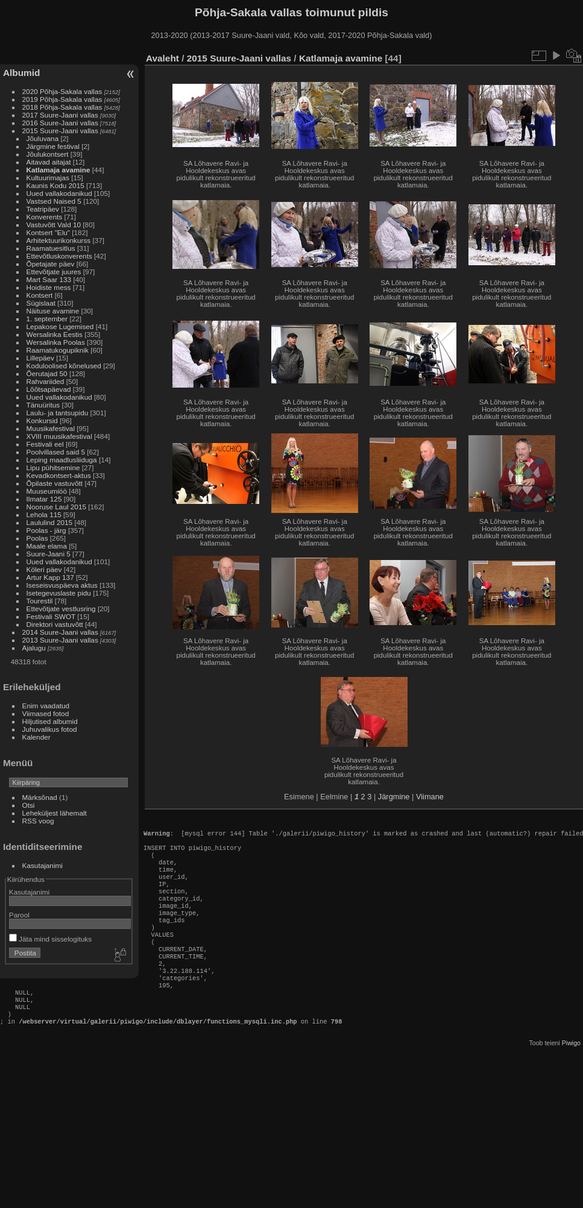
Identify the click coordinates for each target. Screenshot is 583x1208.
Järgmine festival (53, 146)
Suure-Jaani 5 (49, 554)
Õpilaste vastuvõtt (55, 483)
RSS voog (38, 821)
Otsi (28, 805)
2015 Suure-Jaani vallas (60, 130)
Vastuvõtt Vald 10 (54, 224)
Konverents (45, 217)
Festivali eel (45, 444)
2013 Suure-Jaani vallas (60, 640)
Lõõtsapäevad (49, 389)
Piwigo (571, 1079)
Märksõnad (39, 797)
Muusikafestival (51, 428)
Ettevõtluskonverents (59, 256)
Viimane (430, 796)
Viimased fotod (45, 713)
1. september (47, 318)
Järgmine (394, 796)
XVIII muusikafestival (59, 436)
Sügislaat (41, 303)
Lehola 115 (44, 514)
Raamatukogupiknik (58, 350)
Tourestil (40, 601)
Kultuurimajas (48, 177)
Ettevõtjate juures (54, 271)
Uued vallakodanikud (59, 193)
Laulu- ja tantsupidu (58, 413)
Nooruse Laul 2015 (56, 507)
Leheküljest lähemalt (54, 813)
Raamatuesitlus (51, 248)
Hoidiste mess (49, 287)
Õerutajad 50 (47, 373)
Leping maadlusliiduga (62, 460)
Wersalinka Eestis (55, 334)
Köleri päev (44, 569)
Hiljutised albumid (50, 721)
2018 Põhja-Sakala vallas (62, 107)
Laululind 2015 (50, 522)
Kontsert (40, 295)
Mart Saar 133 (49, 279)
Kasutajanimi (42, 865)
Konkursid (42, 420)
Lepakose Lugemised (60, 326)
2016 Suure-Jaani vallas (60, 123)
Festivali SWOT (51, 616)
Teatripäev (43, 209)
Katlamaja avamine (58, 170)
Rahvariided (46, 381)
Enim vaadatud (46, 705)
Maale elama (47, 546)
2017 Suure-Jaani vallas (60, 115)
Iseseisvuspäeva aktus (62, 585)
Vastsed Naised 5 (54, 201)
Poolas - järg (46, 530)
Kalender (36, 737)
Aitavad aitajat (49, 162)
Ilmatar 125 (44, 499)
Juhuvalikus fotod (49, 729)
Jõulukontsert (48, 154)
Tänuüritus (43, 405)
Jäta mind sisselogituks (50, 939)
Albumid (21, 73)
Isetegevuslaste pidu (59, 593)
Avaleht (162, 58)
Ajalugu (34, 648)
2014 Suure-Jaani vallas (60, 632)
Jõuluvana (43, 138)
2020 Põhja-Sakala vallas (62, 91)
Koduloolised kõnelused (64, 366)
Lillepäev (40, 358)
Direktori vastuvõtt (55, 624)
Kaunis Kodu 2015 (55, 185)
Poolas (37, 538)
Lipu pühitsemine (53, 467)
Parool (19, 915)
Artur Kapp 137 (50, 577)
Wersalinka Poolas (56, 342)
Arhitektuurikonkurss (59, 240)
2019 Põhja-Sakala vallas (62, 99)
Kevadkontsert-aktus (59, 475)
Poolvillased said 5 (56, 452)
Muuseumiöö (47, 491)
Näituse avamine (53, 311)
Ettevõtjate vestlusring (61, 608)
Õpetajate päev (51, 264)
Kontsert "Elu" (48, 232)
